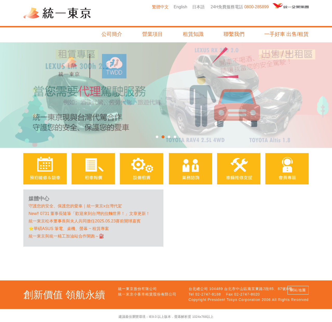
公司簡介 (111, 34)
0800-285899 (256, 7)
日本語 (198, 7)
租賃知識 (193, 34)
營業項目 (152, 34)
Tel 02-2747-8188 (205, 294)
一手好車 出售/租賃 (286, 34)
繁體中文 (160, 7)
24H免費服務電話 (227, 7)
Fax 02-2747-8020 (243, 294)
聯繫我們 (234, 34)
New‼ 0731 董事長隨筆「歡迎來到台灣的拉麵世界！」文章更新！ (89, 213)
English (180, 7)
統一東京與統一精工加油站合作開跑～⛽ (66, 236)
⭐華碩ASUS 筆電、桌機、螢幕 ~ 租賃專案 (69, 228)
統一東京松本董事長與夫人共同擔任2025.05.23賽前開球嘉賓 (85, 221)
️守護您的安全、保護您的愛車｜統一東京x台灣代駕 (75, 206)
